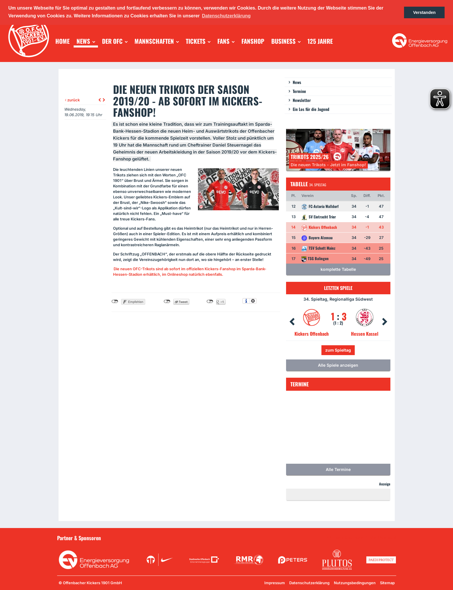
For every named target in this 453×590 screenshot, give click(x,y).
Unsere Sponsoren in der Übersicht (363, 537)
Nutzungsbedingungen (355, 582)
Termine (299, 91)
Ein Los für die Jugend (311, 109)
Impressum (274, 582)
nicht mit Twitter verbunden (167, 301)
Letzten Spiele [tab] (338, 287)
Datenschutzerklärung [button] (226, 15)
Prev (292, 322)
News (297, 82)
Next (384, 322)
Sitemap (387, 582)
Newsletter (302, 100)
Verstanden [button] (424, 12)
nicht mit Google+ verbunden (210, 301)
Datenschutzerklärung (309, 582)
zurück (72, 100)
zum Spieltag (338, 350)
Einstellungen (253, 301)
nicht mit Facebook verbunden (115, 301)
